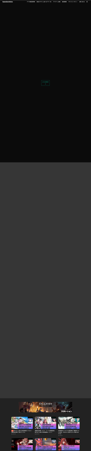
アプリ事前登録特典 (31, 1)
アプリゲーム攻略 (56, 1)
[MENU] (86, 1)
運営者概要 (64, 1)
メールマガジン (45, 83)
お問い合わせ (82, 1)
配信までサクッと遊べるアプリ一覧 (44, 1)
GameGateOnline (8, 2)
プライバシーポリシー (72, 1)
